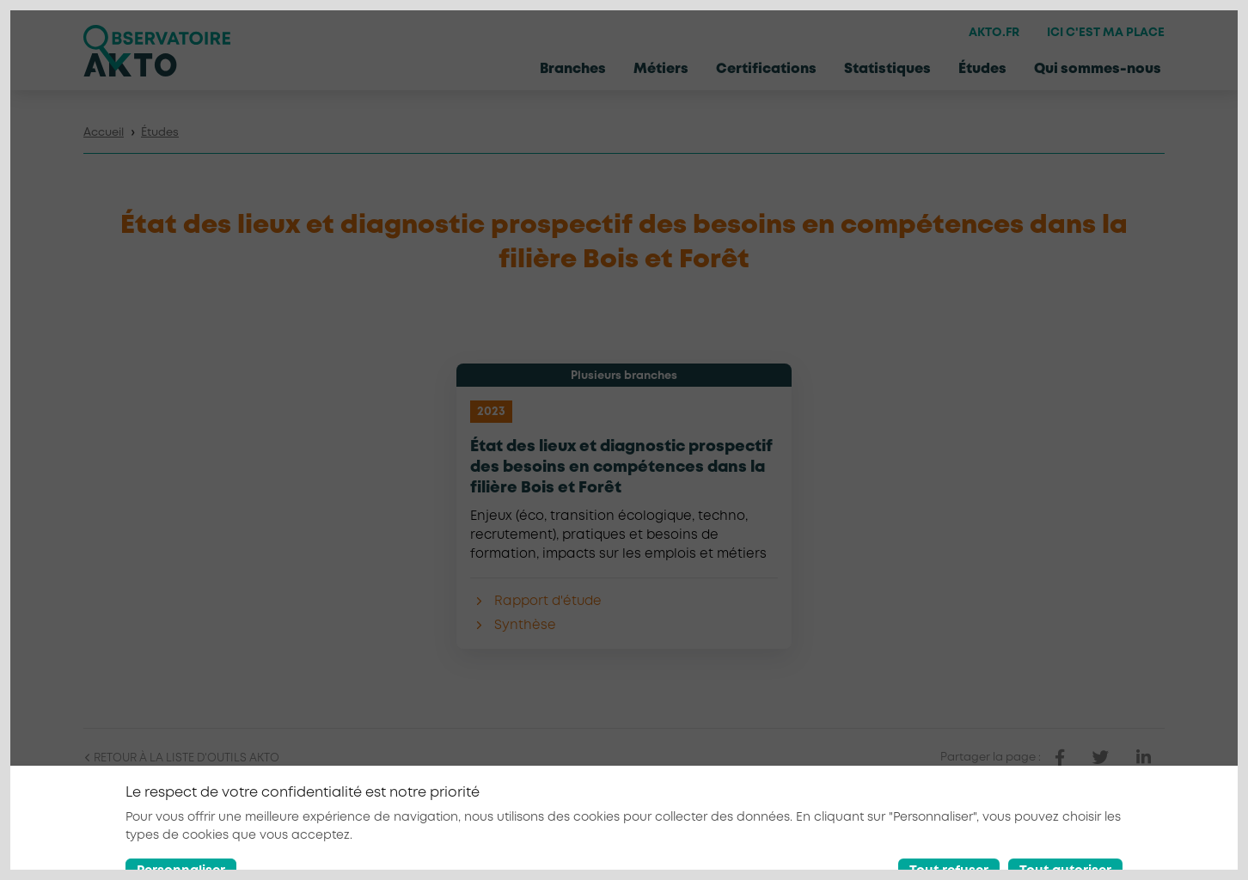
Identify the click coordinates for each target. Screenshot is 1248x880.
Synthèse (525, 626)
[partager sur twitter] (1101, 757)
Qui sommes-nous (1097, 69)
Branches (573, 69)
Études (982, 69)
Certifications (766, 69)
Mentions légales (848, 841)
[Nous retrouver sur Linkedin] (1114, 842)
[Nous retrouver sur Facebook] (1074, 842)
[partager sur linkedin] (1144, 757)
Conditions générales (976, 841)
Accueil (103, 133)
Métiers (660, 69)
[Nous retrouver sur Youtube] (1153, 842)
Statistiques (887, 69)
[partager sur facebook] (1060, 757)
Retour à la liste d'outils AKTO (181, 758)
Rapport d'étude (548, 602)
